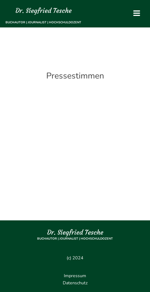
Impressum (75, 276)
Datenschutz (75, 283)
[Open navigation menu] (136, 14)
